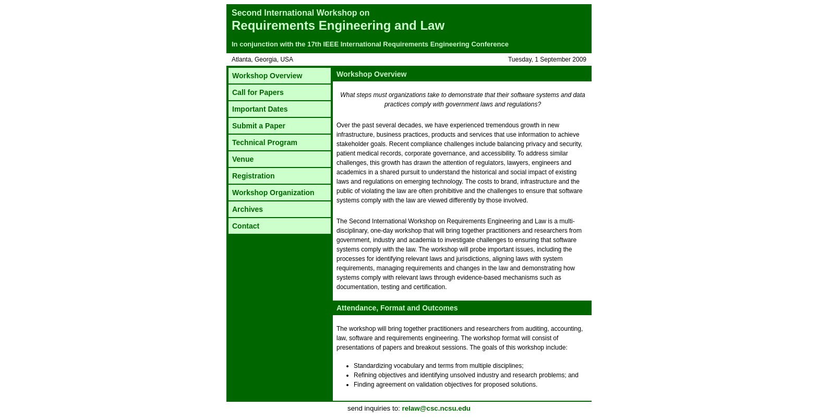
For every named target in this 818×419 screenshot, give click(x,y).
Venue (243, 159)
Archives (247, 209)
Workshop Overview (267, 75)
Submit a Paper (258, 126)
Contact (245, 226)
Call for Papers (258, 92)
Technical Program (264, 142)
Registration (253, 176)
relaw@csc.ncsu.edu (436, 408)
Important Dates (260, 109)
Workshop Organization (273, 192)
